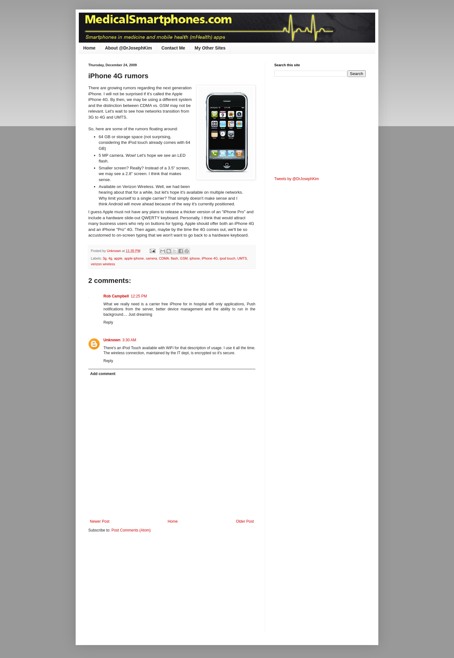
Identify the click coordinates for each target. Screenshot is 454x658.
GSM (184, 258)
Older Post (245, 521)
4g (110, 258)
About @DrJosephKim (128, 47)
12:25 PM (139, 296)
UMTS (242, 258)
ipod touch (228, 258)
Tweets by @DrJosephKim (296, 179)
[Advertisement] (141, 587)
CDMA (164, 258)
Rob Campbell (116, 296)
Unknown (111, 340)
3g (105, 258)
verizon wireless (103, 264)
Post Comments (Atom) (131, 530)
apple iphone (134, 258)
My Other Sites (210, 47)
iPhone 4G (210, 258)
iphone (194, 258)
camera (151, 258)
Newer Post (99, 521)
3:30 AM (129, 340)
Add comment (102, 374)
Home (89, 47)
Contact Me (173, 47)
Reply (108, 322)
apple (118, 258)
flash (174, 258)
